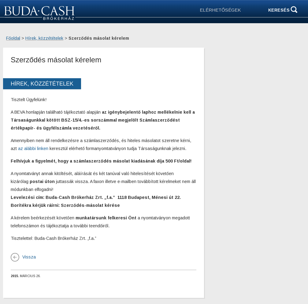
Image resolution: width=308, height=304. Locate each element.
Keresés (279, 10)
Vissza (29, 257)
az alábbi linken (33, 148)
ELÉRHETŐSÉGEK (220, 10)
